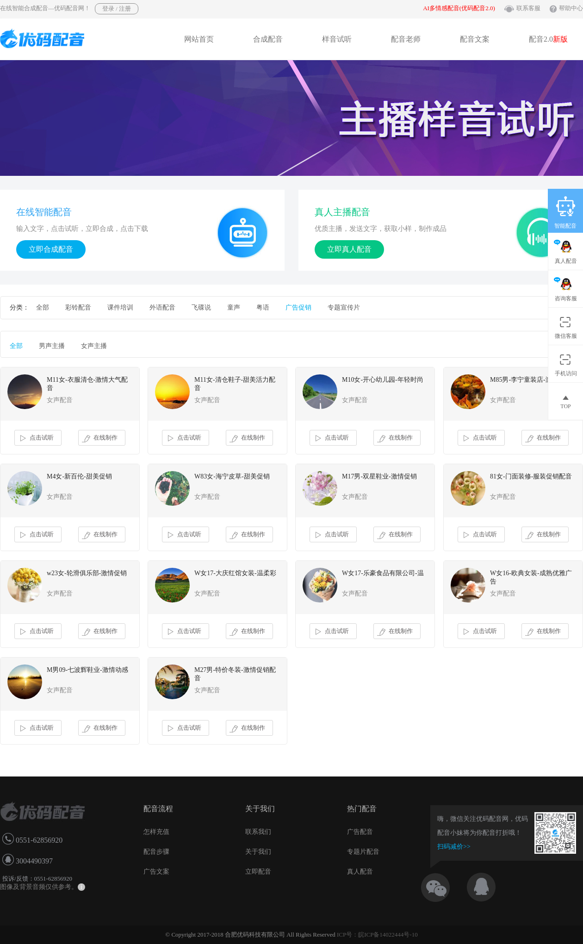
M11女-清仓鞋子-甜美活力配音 (234, 383)
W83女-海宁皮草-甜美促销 (232, 476)
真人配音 (360, 871)
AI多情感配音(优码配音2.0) (459, 8)
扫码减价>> (454, 846)
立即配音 (258, 871)
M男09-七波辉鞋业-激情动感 (87, 669)
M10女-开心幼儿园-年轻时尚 (382, 379)
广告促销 (298, 307)
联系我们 (258, 831)
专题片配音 (363, 851)
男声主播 (52, 345)
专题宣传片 (344, 307)
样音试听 (337, 39)
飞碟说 (201, 307)
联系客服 (528, 8)
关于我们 (258, 851)
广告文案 (156, 871)
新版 (560, 39)
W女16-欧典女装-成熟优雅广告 (531, 577)
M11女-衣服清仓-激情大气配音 (87, 383)
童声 (233, 307)
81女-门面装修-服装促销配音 (531, 476)
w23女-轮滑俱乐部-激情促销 (87, 573)
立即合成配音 (51, 249)
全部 (42, 307)
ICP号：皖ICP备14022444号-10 (377, 934)
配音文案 (475, 39)
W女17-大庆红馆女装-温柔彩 (235, 573)
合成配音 (268, 39)
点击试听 (36, 438)
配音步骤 (156, 851)
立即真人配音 (349, 249)
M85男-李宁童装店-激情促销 (530, 379)
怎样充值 (156, 831)
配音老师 (406, 39)
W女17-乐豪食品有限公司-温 (383, 573)
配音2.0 (548, 39)
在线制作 (100, 438)
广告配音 (360, 831)
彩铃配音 (78, 307)
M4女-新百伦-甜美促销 (79, 476)
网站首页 (199, 39)
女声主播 (94, 345)
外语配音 (162, 307)
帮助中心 (571, 8)
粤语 (262, 307)
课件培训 (120, 307)
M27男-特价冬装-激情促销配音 (235, 674)
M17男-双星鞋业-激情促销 (379, 476)
